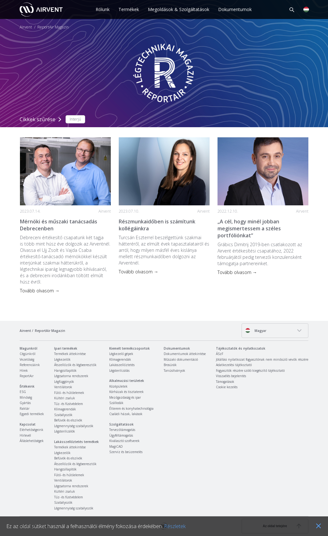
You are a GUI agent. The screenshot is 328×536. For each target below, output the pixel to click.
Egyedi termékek (32, 414)
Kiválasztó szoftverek (124, 441)
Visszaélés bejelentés (231, 376)
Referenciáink (30, 365)
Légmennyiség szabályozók (73, 426)
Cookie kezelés (226, 387)
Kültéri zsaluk (64, 398)
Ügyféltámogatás (121, 435)
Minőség (26, 397)
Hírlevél (25, 435)
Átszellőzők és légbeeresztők (75, 365)
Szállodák (116, 403)
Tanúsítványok (174, 370)
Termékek (128, 9)
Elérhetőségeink (31, 429)
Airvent (26, 27)
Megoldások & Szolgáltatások (178, 9)
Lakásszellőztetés (122, 365)
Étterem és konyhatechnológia (131, 408)
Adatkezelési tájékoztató (234, 365)
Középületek (118, 386)
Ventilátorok (63, 387)
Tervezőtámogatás (122, 429)
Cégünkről (27, 354)
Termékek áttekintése (70, 354)
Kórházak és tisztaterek (126, 392)
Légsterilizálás (119, 370)
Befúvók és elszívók (68, 420)
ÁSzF (219, 354)
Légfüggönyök (64, 381)
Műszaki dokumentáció (181, 359)
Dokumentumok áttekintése (185, 354)
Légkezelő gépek (121, 354)
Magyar (255, 330)
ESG (23, 392)
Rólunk (103, 9)
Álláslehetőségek (32, 441)
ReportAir (27, 376)
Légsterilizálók (64, 431)
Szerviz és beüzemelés (125, 452)
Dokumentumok (235, 9)
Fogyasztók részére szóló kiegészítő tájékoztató (250, 370)
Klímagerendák (65, 409)
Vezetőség (27, 359)
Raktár (24, 408)
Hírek (24, 370)
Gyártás (25, 403)
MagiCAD (116, 446)
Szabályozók (63, 415)
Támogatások (225, 381)
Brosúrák (170, 365)
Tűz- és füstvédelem (68, 404)
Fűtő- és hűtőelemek (69, 392)
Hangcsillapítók (65, 370)
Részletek (175, 526)
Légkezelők (62, 359)
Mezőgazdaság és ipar (125, 397)
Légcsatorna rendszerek (71, 376)
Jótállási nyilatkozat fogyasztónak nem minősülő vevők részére (262, 359)
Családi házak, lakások (125, 414)
